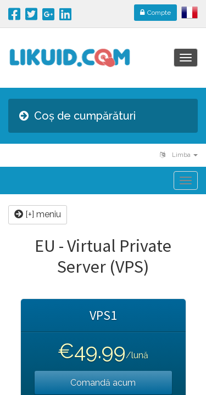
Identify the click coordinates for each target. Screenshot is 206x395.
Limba (179, 155)
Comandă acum (103, 382)
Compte (155, 12)
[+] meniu (37, 214)
